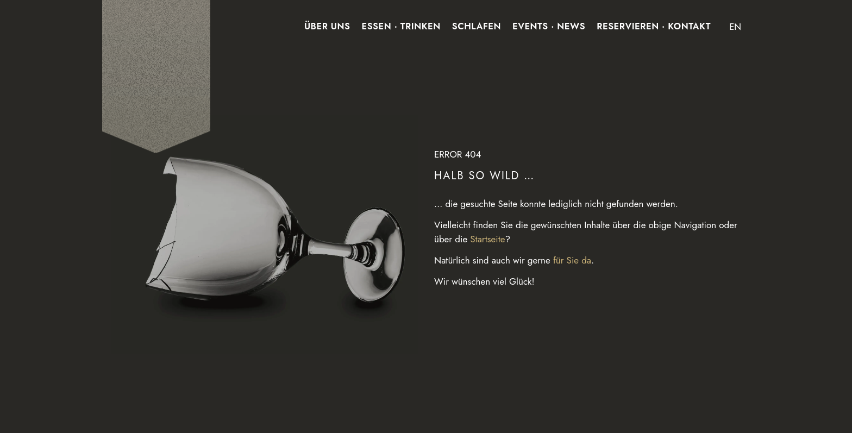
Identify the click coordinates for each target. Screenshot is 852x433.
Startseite (487, 239)
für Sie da (572, 260)
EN (735, 26)
